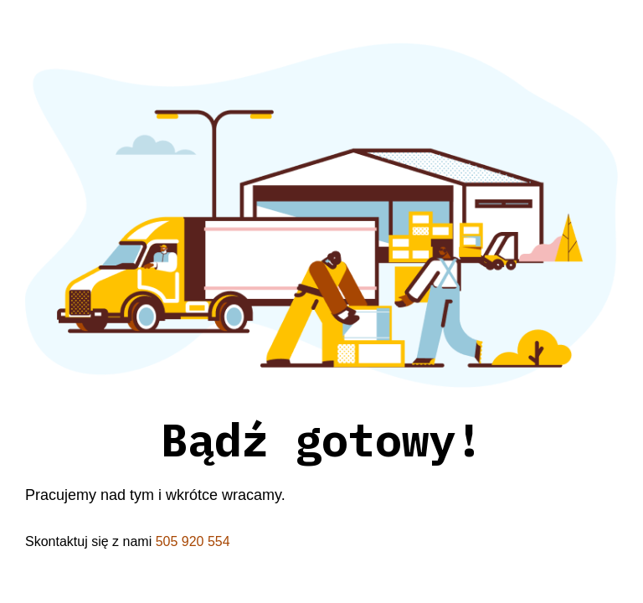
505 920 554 (193, 541)
